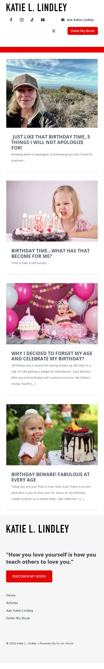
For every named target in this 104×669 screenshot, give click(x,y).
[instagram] (21, 19)
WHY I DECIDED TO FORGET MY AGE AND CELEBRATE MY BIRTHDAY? (51, 356)
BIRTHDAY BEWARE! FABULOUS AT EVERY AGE (50, 477)
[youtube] (43, 19)
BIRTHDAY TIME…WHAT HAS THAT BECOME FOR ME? (50, 253)
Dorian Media (64, 643)
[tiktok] (32, 19)
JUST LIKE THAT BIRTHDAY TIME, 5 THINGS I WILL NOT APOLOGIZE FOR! (50, 142)
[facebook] (11, 19)
